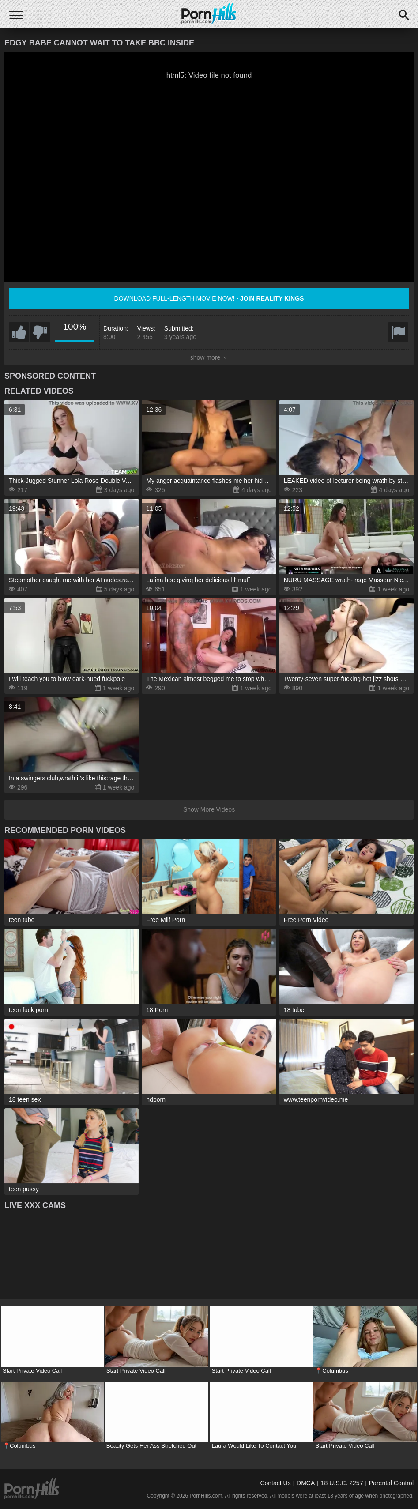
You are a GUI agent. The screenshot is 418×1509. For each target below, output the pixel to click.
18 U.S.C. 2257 (342, 1482)
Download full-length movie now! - (209, 298)
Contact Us (275, 1482)
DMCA (306, 1482)
